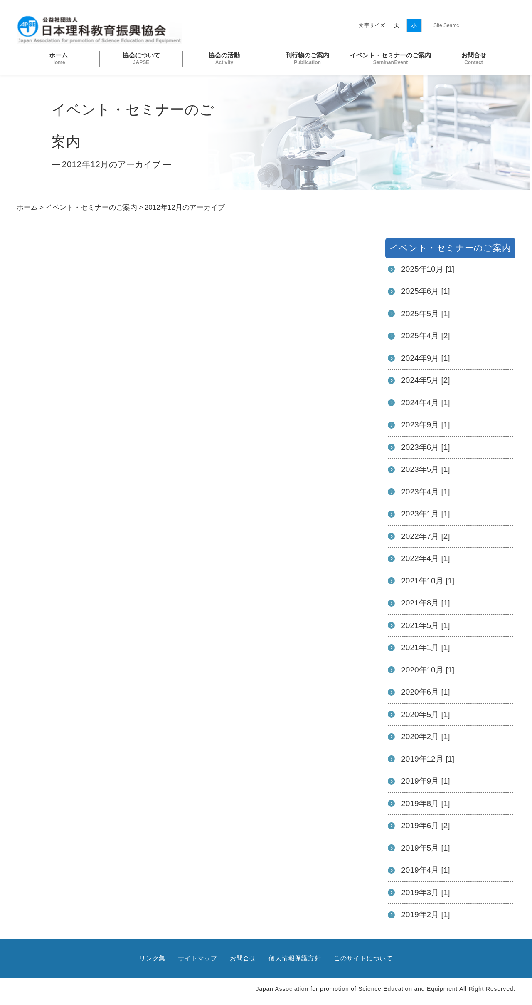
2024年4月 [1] (425, 402)
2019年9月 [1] (425, 781)
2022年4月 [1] (425, 558)
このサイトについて (363, 958)
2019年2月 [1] (425, 914)
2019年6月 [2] (425, 825)
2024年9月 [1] (425, 358)
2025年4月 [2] (425, 335)
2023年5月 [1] (425, 469)
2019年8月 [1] (425, 803)
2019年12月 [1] (427, 758)
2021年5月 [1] (425, 625)
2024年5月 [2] (425, 380)
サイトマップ (197, 958)
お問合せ (243, 958)
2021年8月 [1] (425, 602)
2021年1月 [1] (425, 647)
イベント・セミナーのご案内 (91, 207)
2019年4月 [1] (425, 870)
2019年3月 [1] (425, 892)
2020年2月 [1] (425, 736)
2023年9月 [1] (425, 424)
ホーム (27, 207)
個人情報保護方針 (294, 958)
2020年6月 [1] (425, 691)
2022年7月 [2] (425, 536)
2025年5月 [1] (425, 313)
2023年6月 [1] (425, 447)
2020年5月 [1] (425, 714)
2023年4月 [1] (425, 491)
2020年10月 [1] (427, 669)
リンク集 (152, 958)
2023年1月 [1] (425, 513)
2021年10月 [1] (427, 580)
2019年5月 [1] (425, 848)
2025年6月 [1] (425, 291)
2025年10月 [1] (427, 269)
